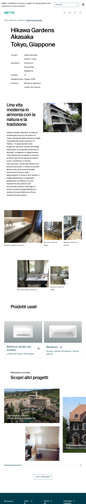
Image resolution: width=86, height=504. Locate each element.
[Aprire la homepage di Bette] (9, 13)
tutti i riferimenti (43, 477)
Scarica (9, 501)
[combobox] (66, 5)
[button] (73, 465)
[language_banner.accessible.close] (83, 4)
